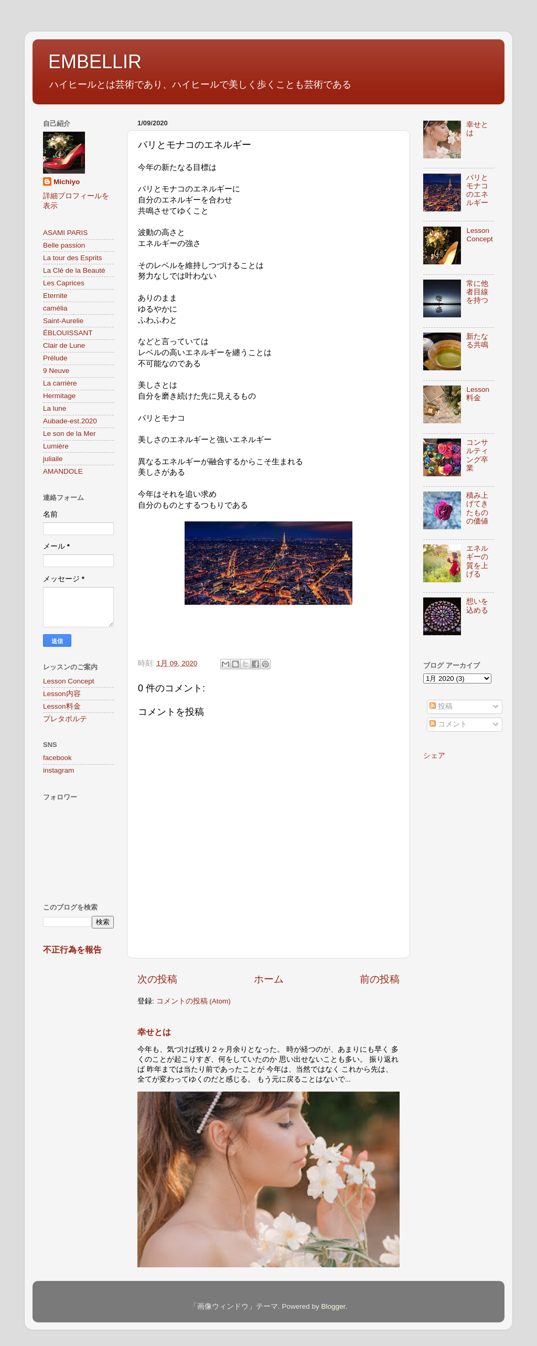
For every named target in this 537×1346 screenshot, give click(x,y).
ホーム (269, 979)
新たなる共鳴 (477, 341)
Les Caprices (63, 283)
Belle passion (64, 245)
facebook (57, 758)
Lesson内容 (62, 694)
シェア (434, 756)
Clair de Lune (64, 345)
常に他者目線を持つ (477, 292)
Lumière (56, 446)
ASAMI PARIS (65, 233)
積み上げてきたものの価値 (477, 508)
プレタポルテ (65, 719)
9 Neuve (56, 371)
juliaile (53, 459)
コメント (448, 724)
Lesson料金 (62, 706)
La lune (54, 408)
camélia (55, 308)
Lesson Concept (68, 681)
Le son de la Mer (69, 433)
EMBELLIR (95, 61)
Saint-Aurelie (63, 321)
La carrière (60, 383)
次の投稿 (157, 979)
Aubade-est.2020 (70, 421)
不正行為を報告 (72, 949)
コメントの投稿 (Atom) (193, 1001)
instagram (58, 770)
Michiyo (66, 182)
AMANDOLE (63, 471)
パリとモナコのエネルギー (477, 190)
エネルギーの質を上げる (477, 561)
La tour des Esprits (72, 258)
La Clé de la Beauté (74, 270)
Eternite (55, 296)
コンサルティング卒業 (477, 455)
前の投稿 (380, 979)
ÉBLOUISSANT (68, 333)
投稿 (441, 706)
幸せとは (154, 1032)
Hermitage (59, 396)
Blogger (333, 1306)
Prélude (55, 358)
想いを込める (477, 605)
